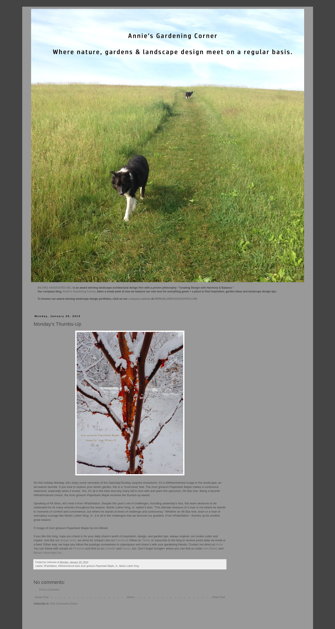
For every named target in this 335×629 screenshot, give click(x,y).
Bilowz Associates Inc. (48, 552)
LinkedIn (110, 548)
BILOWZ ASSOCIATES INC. (55, 287)
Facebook (122, 540)
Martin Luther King (129, 566)
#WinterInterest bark (69, 566)
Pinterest (79, 548)
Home (130, 597)
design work (68, 540)
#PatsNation (50, 566)
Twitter (146, 540)
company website (139, 298)
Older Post (218, 597)
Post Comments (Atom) (64, 603)
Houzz (126, 548)
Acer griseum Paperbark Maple (97, 566)
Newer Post (42, 597)
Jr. (116, 566)
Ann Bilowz (210, 548)
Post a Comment (49, 589)
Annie (219, 544)
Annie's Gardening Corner (79, 291)
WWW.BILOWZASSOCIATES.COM (175, 298)
